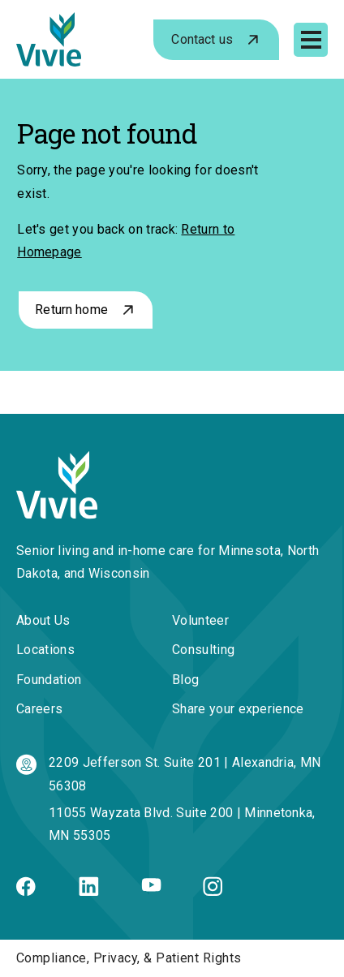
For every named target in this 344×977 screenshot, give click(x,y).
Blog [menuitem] (185, 679)
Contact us (202, 39)
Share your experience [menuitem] (238, 709)
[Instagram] (212, 891)
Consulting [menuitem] (203, 649)
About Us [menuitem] (43, 620)
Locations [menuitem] (45, 649)
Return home (71, 309)
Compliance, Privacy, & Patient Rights (129, 958)
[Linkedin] (89, 891)
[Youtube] (151, 887)
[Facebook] (26, 891)
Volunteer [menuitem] (200, 620)
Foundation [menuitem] (48, 679)
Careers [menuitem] (39, 709)
